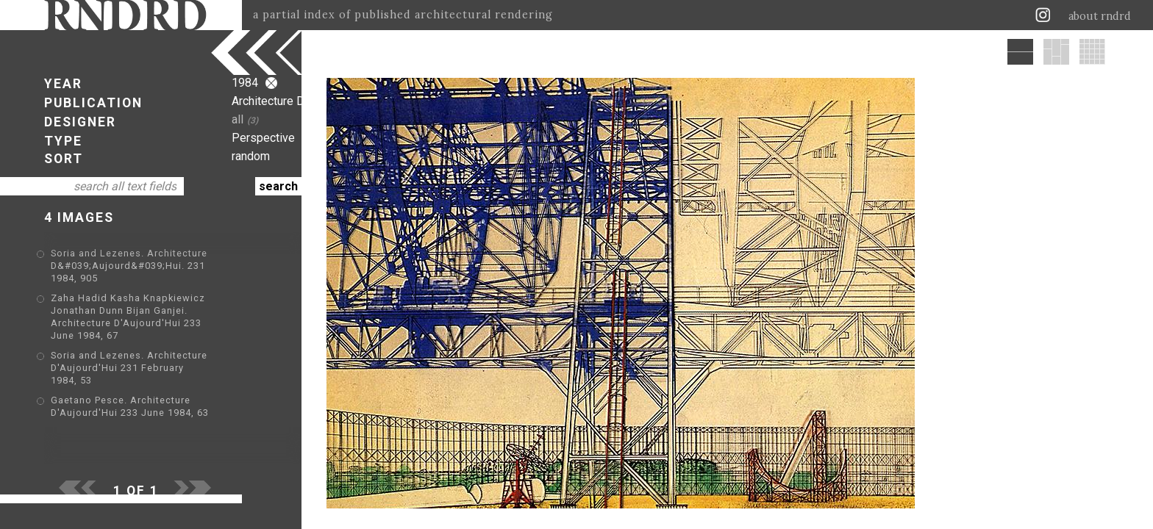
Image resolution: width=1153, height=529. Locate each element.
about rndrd (1099, 16)
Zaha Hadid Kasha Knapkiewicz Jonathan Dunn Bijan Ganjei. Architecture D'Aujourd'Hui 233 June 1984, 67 (161, 298)
